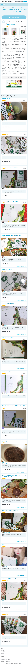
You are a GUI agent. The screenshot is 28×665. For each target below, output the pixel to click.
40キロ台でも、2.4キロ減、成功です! (10, 167)
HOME (2, 648)
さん (5, 120)
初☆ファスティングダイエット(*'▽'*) (10, 510)
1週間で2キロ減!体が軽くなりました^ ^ (10, 269)
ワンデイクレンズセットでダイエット (10, 201)
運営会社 (2, 653)
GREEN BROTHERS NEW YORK (21, 129)
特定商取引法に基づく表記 (5, 659)
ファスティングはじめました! (8, 303)
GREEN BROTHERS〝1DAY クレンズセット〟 (11, 235)
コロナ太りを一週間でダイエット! (9, 578)
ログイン (24, 1)
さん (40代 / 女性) (10, 24)
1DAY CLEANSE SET (6, 98)
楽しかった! (4, 441)
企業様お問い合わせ (19, 1)
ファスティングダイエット (7, 337)
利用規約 (2, 656)
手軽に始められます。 (6, 371)
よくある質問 (3, 651)
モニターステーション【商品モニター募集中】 (7, 1)
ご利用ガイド (3, 650)
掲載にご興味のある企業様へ (5, 661)
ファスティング (5, 132)
